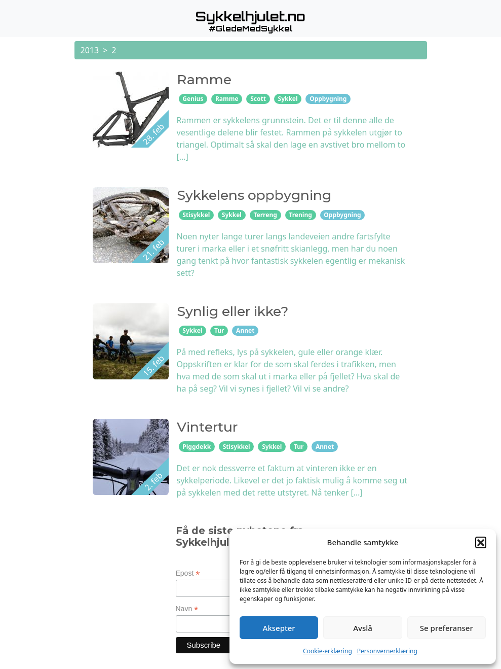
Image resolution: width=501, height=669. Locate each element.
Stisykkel (196, 214)
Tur (219, 330)
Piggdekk (196, 446)
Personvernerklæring (387, 651)
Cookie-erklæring (327, 651)
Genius (192, 98)
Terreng (265, 214)
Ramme (227, 98)
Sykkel (288, 98)
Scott (258, 98)
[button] (481, 542)
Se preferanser (446, 628)
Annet (245, 330)
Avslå (362, 628)
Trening (300, 214)
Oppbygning (328, 98)
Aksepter (279, 628)
